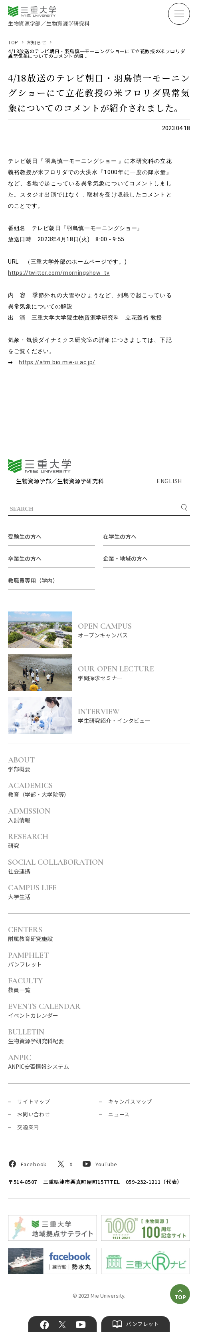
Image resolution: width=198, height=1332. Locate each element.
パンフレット (28, 959)
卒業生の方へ (25, 558)
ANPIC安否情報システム (38, 1061)
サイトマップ (33, 1101)
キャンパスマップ (130, 1101)
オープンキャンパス (134, 630)
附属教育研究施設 (30, 933)
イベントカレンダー (44, 1010)
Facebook (44, 1324)
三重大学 (39, 466)
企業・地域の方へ (125, 558)
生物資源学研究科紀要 (36, 1036)
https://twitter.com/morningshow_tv (59, 273)
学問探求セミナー (134, 673)
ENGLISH (169, 481)
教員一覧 (25, 985)
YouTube (80, 1324)
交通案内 (28, 1127)
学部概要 (21, 764)
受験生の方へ (25, 536)
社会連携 (55, 866)
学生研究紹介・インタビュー (134, 715)
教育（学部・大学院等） (38, 789)
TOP (13, 42)
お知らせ (36, 42)
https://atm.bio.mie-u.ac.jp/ (57, 362)
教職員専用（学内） (33, 580)
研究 (28, 840)
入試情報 (29, 815)
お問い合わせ (33, 1114)
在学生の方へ (120, 536)
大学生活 (32, 891)
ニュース (119, 1114)
